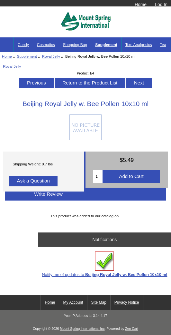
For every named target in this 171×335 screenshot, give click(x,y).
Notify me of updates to (104, 264)
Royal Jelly (51, 56)
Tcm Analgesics (138, 45)
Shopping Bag (75, 45)
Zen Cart (131, 328)
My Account (73, 302)
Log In (161, 4)
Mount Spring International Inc (82, 328)
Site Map (98, 302)
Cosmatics (46, 45)
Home (141, 4)
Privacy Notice (126, 302)
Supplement (27, 56)
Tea (163, 45)
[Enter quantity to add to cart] (97, 176)
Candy (23, 45)
